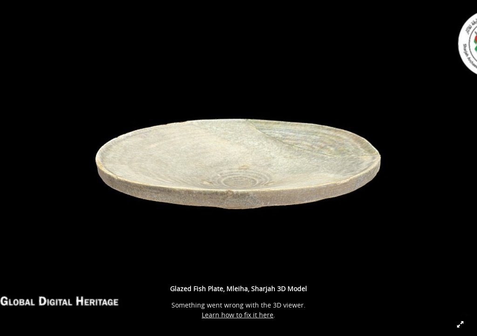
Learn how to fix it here (237, 314)
